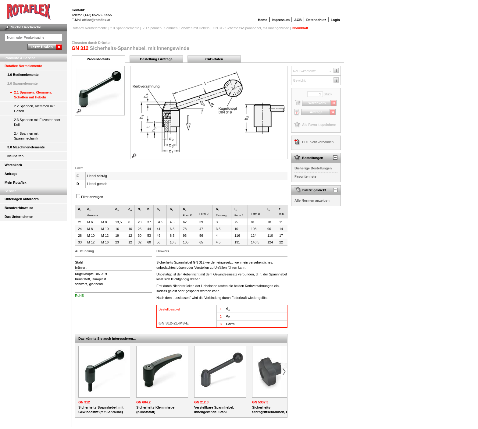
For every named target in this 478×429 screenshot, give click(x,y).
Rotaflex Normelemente (23, 66)
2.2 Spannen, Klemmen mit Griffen (34, 108)
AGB (297, 20)
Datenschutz (316, 20)
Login (335, 20)
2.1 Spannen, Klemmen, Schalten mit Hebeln (33, 94)
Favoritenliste (305, 176)
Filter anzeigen (92, 197)
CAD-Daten (214, 59)
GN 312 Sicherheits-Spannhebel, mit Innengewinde (251, 28)
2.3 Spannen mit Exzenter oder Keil (37, 122)
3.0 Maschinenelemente (26, 147)
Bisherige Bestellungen (313, 168)
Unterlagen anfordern (22, 199)
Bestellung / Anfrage (156, 59)
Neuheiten (15, 156)
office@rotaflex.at (96, 20)
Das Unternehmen (19, 216)
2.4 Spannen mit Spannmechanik (26, 136)
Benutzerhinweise (19, 208)
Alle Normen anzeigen (312, 200)
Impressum (281, 20)
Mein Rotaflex (16, 182)
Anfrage (11, 174)
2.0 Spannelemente (22, 83)
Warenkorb (13, 165)
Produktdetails (98, 59)
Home (262, 20)
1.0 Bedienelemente (23, 74)
